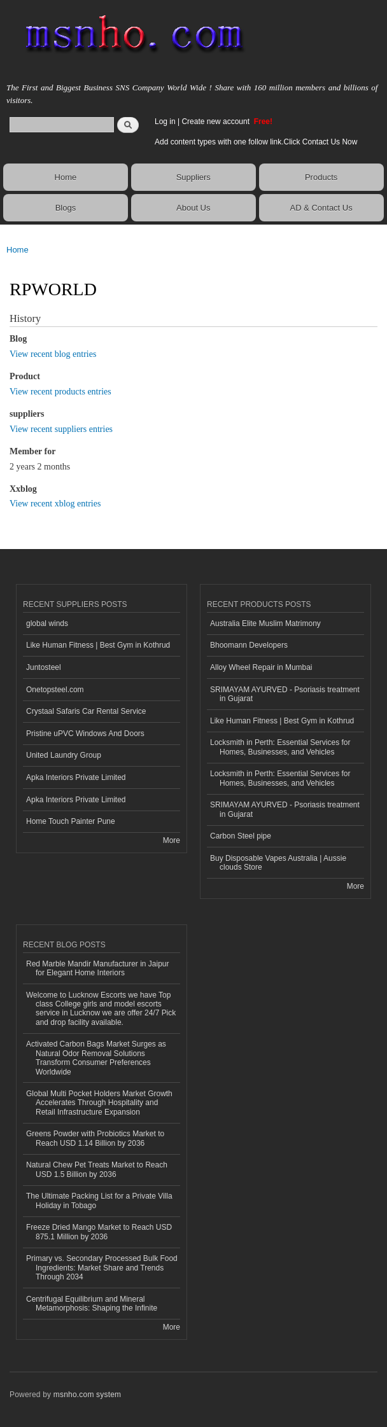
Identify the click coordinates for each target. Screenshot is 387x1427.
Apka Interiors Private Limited (76, 777)
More (171, 840)
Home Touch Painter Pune (70, 821)
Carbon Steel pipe (240, 836)
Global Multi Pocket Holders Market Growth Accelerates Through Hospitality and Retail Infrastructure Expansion (99, 1103)
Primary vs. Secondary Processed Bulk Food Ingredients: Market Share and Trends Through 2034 (102, 1267)
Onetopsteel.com (55, 689)
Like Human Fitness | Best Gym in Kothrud (98, 645)
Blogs (65, 207)
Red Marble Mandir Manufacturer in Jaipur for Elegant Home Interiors (97, 968)
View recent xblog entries (55, 503)
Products (321, 177)
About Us (193, 207)
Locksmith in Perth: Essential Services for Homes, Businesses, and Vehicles (280, 747)
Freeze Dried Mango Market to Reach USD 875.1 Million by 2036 (99, 1232)
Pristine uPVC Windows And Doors (85, 733)
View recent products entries (60, 391)
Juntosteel (43, 667)
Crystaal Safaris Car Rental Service (86, 711)
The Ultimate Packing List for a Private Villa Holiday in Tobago (99, 1200)
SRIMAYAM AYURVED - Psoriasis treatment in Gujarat (285, 694)
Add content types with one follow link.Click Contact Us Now (256, 141)
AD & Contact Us (321, 207)
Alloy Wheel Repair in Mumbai (261, 667)
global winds (47, 623)
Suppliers (193, 177)
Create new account (216, 121)
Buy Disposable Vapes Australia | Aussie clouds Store (278, 863)
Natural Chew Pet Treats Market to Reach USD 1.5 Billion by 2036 (96, 1169)
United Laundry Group (63, 755)
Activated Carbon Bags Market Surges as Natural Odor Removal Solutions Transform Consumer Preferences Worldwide (96, 1058)
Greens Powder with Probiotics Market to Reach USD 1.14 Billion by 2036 (95, 1138)
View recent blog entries (53, 354)
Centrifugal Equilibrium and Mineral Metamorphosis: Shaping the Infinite (91, 1303)
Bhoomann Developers (249, 645)
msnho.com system (87, 1394)
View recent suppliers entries (61, 429)
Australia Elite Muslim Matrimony (265, 623)
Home (66, 177)
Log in (165, 121)
